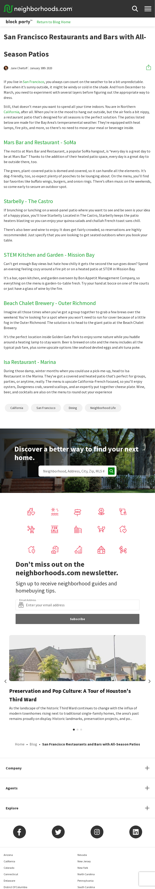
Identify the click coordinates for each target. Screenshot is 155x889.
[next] (149, 681)
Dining (73, 408)
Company (14, 768)
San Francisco (33, 81)
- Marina (46, 361)
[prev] (5, 681)
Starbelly (14, 201)
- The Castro (39, 201)
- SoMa (68, 142)
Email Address (27, 600)
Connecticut (11, 874)
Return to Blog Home (54, 22)
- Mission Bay (79, 254)
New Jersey (84, 861)
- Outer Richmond (75, 303)
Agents (12, 788)
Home (20, 744)
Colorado (9, 867)
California (11, 111)
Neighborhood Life (103, 408)
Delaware (9, 880)
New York (83, 867)
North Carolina (86, 874)
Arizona (8, 855)
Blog (33, 744)
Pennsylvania (86, 880)
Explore (12, 808)
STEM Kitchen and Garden (34, 254)
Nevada (82, 855)
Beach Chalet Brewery (29, 303)
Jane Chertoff (19, 68)
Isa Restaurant (20, 361)
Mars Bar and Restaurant (31, 142)
